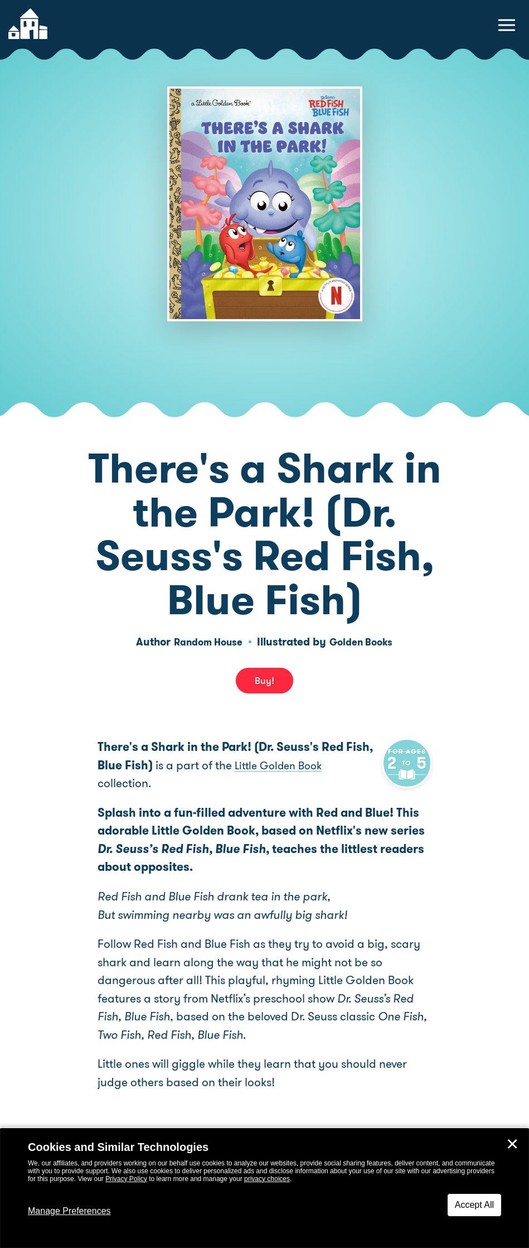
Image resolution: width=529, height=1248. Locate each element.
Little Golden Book (282, 765)
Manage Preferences (69, 1211)
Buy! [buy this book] (264, 680)
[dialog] (264, 1188)
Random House (204, 641)
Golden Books (364, 641)
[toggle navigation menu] (506, 25)
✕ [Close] (512, 1144)
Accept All (474, 1205)
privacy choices (267, 1179)
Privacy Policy (126, 1179)
